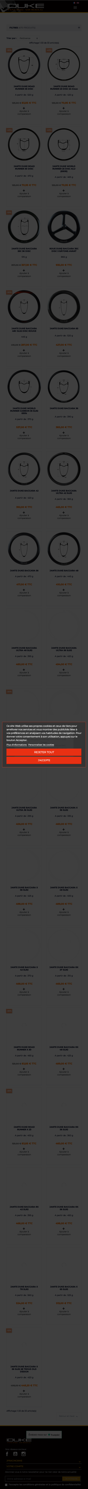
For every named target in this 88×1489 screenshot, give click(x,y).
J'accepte (44, 760)
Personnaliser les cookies (41, 744)
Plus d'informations (16, 744)
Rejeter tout (44, 752)
